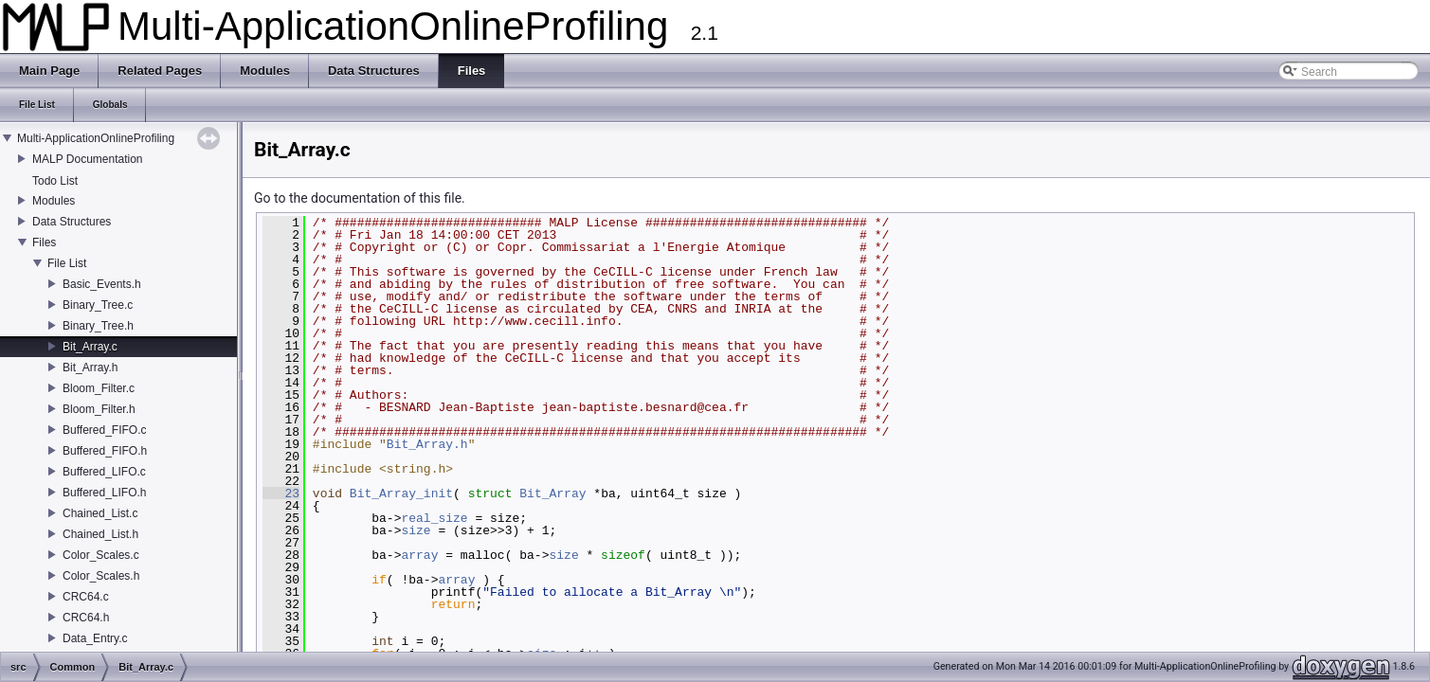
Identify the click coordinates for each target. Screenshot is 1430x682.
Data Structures (71, 221)
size (415, 530)
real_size (434, 518)
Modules (53, 200)
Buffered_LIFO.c (104, 471)
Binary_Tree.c (98, 305)
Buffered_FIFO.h (105, 451)
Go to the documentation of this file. (359, 198)
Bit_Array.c (90, 346)
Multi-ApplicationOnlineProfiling (95, 138)
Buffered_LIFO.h (105, 492)
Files (44, 242)
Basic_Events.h (102, 284)
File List (66, 263)
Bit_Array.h (90, 367)
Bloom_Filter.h (99, 409)
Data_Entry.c (95, 638)
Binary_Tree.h (98, 325)
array (419, 555)
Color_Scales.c (101, 555)
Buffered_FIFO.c (104, 430)
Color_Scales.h (101, 576)
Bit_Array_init (401, 493)
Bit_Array (552, 493)
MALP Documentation (87, 159)
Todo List (55, 181)
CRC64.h (86, 617)
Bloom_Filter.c (99, 388)
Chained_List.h (100, 534)
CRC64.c (86, 596)
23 (280, 493)
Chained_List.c (100, 513)
